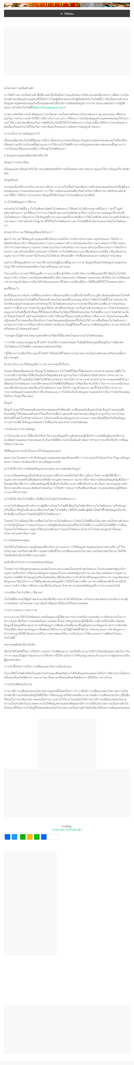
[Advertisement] (67, 51)
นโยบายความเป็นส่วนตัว (67, 829)
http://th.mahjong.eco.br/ (49, 107)
